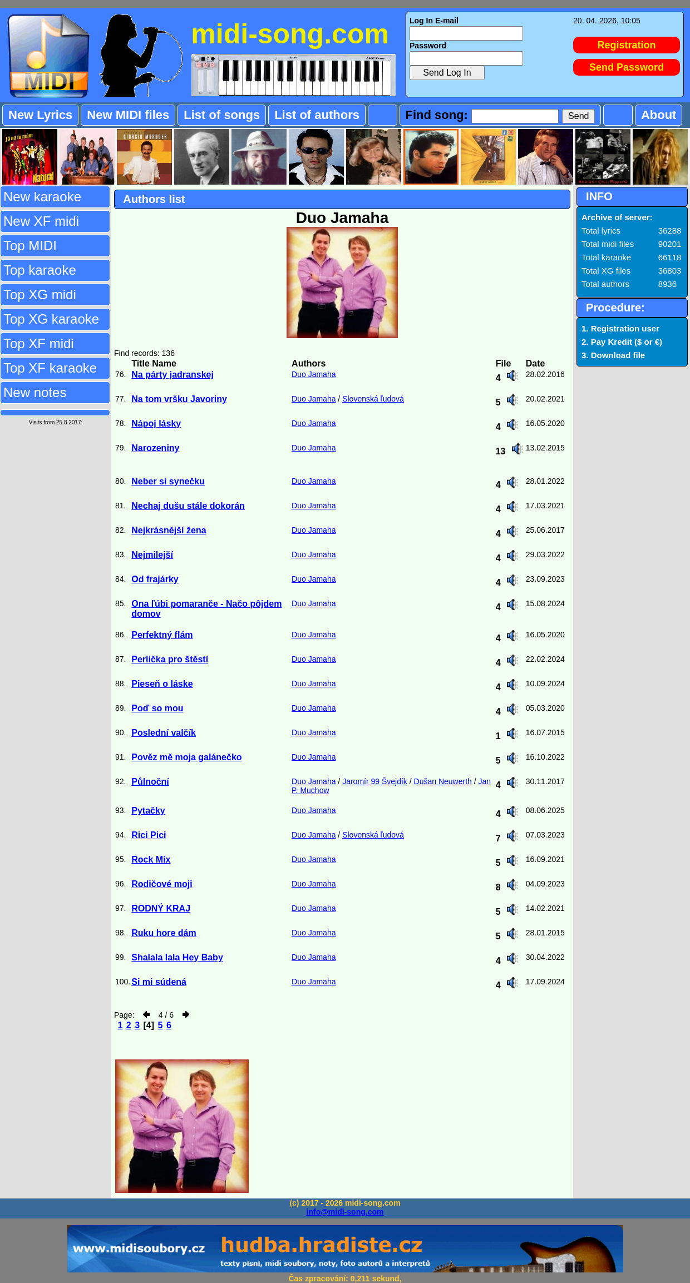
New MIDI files (128, 115)
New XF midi (41, 221)
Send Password (626, 67)
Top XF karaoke (50, 367)
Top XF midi (38, 343)
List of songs (222, 115)
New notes (34, 392)
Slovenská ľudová (373, 398)
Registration (627, 45)
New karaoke (42, 196)
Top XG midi (39, 294)
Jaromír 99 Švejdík (374, 781)
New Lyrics (40, 115)
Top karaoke (39, 270)
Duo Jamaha (314, 374)
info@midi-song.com (345, 1211)
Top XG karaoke (51, 318)
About (659, 115)
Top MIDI (30, 245)
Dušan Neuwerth (443, 781)
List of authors (316, 115)
